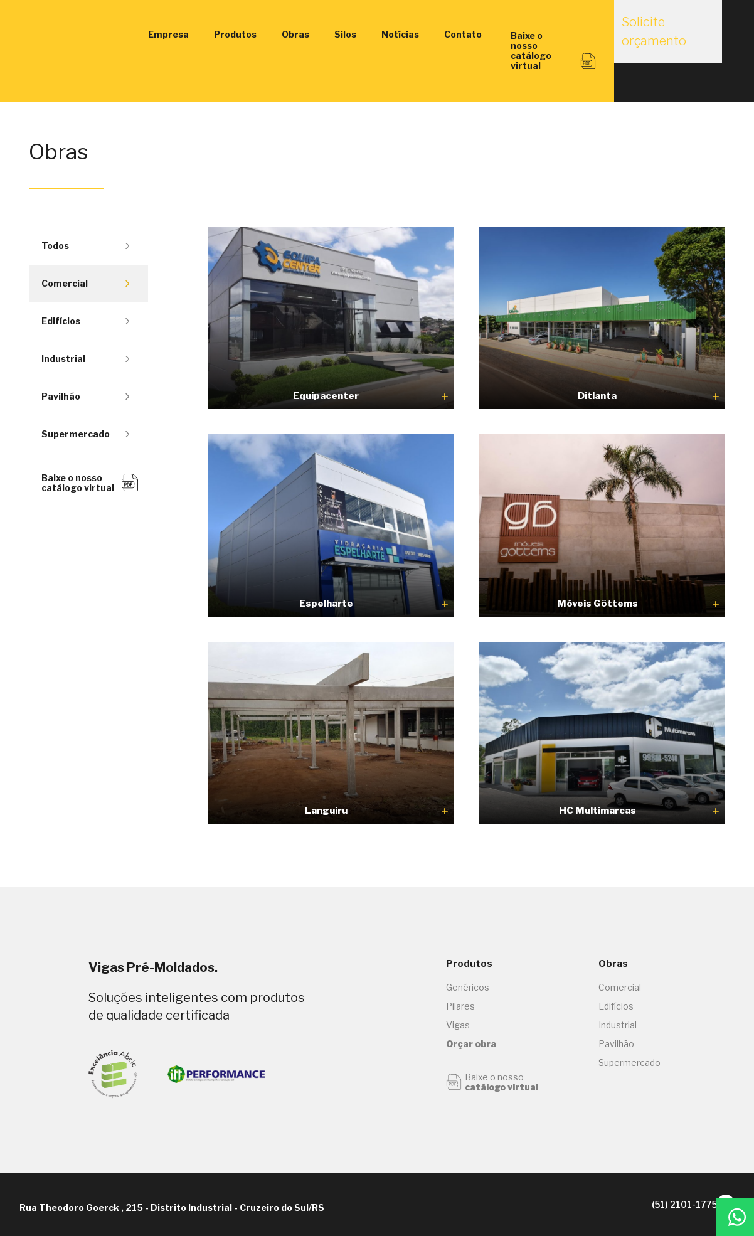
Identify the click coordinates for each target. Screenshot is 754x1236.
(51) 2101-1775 (659, 1205)
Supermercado (85, 434)
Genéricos (467, 987)
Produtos (235, 34)
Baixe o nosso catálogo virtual (90, 482)
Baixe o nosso (492, 1082)
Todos (85, 245)
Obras (295, 34)
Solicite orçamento (660, 39)
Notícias (400, 34)
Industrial (85, 358)
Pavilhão (85, 396)
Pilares (460, 1006)
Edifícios (85, 321)
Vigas (458, 1025)
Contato (463, 34)
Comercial (85, 283)
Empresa (168, 34)
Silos (345, 34)
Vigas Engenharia (82, 34)
